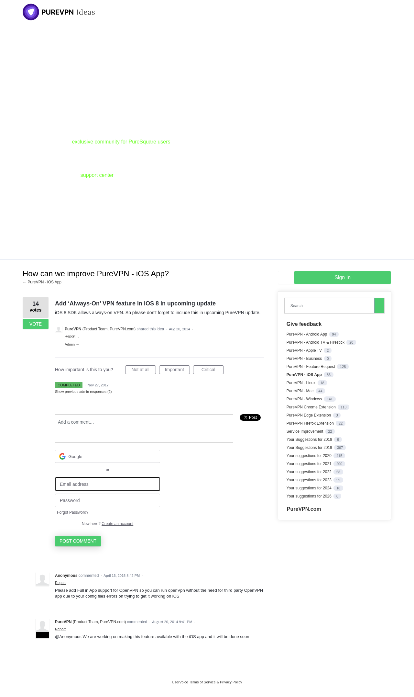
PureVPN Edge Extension (309, 415)
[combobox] (331, 306)
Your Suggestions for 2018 (310, 439)
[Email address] (107, 484)
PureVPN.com (304, 509)
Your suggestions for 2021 (309, 464)
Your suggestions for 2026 (309, 496)
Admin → (72, 344)
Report (60, 583)
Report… (72, 336)
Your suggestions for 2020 (309, 455)
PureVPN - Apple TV (305, 350)
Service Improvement (305, 431)
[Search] (379, 305)
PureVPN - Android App (307, 334)
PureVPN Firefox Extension (311, 423)
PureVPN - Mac (301, 391)
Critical (213, 370)
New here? (107, 523)
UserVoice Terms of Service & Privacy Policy (207, 682)
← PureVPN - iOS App (42, 282)
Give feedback (304, 324)
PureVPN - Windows (305, 399)
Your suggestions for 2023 (309, 480)
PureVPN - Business (305, 358)
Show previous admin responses (83, 392)
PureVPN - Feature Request (311, 366)
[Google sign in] (107, 456)
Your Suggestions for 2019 (310, 447)
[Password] (107, 501)
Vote (35, 323)
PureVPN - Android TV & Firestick (316, 342)
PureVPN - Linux (302, 383)
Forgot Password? (72, 512)
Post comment (78, 540)
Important (177, 370)
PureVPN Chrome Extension (312, 407)
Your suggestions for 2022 (309, 472)
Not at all (144, 370)
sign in (342, 277)
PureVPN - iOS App (305, 374)
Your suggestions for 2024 (309, 488)
